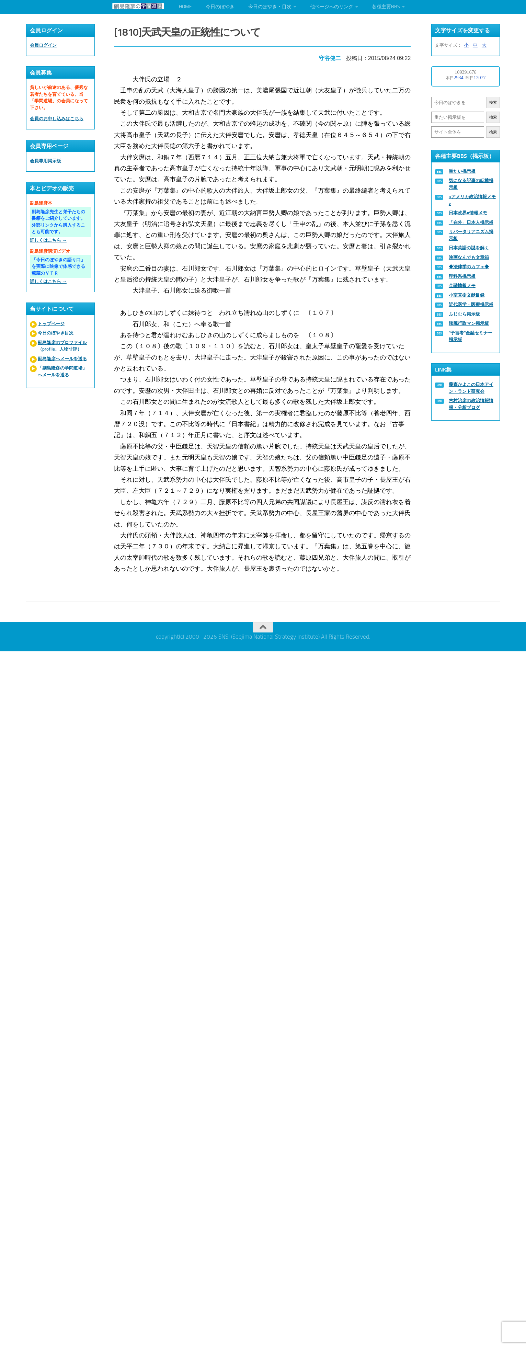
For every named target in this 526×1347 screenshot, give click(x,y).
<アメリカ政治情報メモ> (472, 200)
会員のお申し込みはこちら (56, 118)
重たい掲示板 (462, 171)
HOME (185, 7)
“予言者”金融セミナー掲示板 (470, 336)
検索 (493, 102)
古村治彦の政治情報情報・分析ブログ (471, 404)
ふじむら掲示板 (464, 314)
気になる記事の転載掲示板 (471, 184)
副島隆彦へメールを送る (62, 358)
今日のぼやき (220, 7)
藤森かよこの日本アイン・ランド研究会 (471, 388)
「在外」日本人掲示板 (471, 222)
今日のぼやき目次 (55, 332)
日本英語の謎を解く (469, 247)
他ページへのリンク (331, 7)
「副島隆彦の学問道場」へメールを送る (62, 371)
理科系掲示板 (462, 276)
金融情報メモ (462, 285)
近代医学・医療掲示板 (471, 304)
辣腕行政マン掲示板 (469, 323)
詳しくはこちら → (48, 240)
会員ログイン (43, 45)
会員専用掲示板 (45, 160)
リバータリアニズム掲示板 (471, 235)
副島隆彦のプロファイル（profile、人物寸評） (62, 346)
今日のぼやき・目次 (269, 7)
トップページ (51, 323)
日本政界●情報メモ (468, 212)
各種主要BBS (386, 7)
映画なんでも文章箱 (469, 257)
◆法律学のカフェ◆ (469, 266)
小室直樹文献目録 (466, 295)
